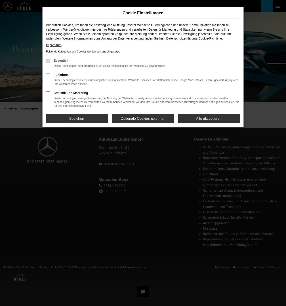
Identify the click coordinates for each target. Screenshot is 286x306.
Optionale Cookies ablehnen (142, 118)
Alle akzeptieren (208, 118)
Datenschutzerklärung (181, 38)
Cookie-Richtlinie (210, 38)
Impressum (53, 45)
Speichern (77, 118)
